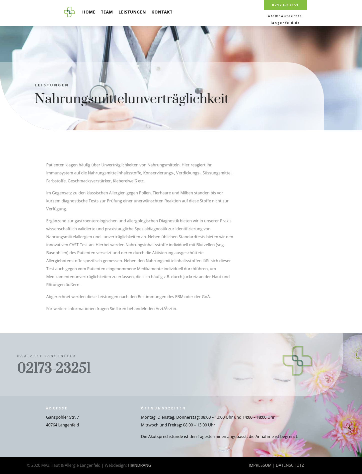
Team (107, 12)
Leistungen (132, 12)
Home (89, 12)
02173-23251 (285, 5)
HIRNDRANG (139, 465)
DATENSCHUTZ (290, 465)
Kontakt (162, 12)
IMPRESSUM (260, 465)
